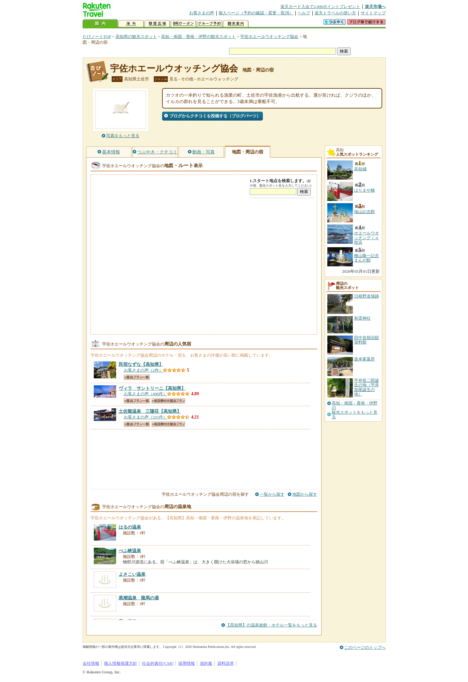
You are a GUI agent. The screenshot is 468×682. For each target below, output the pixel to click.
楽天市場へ (375, 6)
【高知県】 (141, 364)
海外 (131, 23)
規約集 (206, 663)
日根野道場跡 (366, 296)
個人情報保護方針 (120, 663)
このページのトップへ (365, 647)
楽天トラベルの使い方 (335, 13)
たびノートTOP (97, 36)
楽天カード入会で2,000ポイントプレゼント (320, 6)
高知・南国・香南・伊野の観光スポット (198, 36)
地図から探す (304, 494)
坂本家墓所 (364, 359)
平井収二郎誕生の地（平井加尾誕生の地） (366, 387)
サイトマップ (373, 13)
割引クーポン (183, 23)
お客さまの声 (201, 13)
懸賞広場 (157, 23)
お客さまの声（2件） (143, 370)
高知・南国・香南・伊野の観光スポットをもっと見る (354, 410)
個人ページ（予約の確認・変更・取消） (256, 13)
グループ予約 (209, 23)
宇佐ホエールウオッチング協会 (269, 36)
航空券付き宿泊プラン (168, 401)
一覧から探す (272, 494)
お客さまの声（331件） (145, 417)
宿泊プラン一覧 (137, 377)
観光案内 (236, 23)
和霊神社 (362, 318)
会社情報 (91, 663)
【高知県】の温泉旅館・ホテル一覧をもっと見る (271, 625)
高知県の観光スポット (136, 36)
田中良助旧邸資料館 (366, 340)
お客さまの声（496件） (145, 393)
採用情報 (186, 663)
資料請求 (225, 663)
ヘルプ (304, 13)
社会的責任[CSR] (158, 663)
